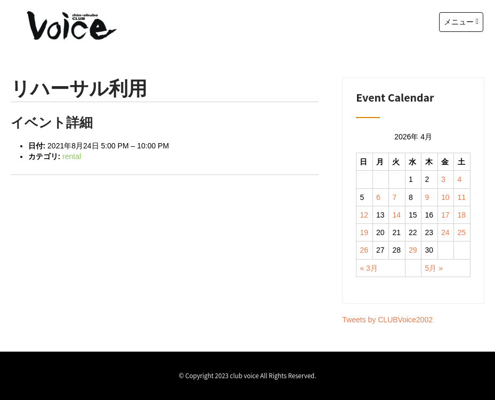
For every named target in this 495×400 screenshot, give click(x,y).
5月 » (434, 268)
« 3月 (368, 268)
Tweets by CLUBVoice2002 (387, 319)
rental (71, 156)
